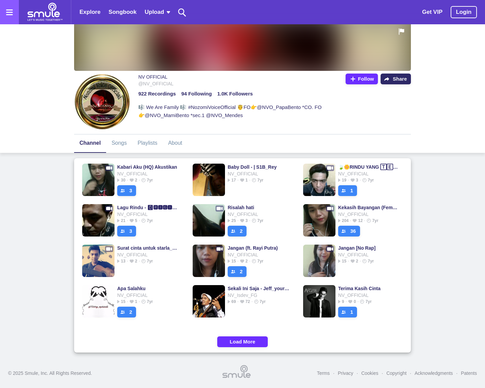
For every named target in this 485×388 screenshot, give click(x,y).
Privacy (345, 373)
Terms (323, 373)
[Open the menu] (9, 12)
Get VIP (432, 12)
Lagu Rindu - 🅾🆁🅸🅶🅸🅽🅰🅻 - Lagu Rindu (148, 207)
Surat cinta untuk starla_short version (148, 248)
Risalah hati (241, 207)
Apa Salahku (131, 288)
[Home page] (45, 12)
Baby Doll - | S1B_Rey (252, 167)
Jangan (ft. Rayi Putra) (253, 248)
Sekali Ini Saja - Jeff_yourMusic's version (258, 288)
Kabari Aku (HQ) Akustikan (147, 167)
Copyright (396, 373)
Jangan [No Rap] (357, 248)
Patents (469, 373)
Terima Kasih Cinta (359, 288)
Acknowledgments (434, 373)
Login (464, 12)
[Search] (182, 12)
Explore (89, 12)
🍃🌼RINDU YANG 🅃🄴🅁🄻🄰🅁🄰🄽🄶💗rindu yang (369, 167)
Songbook (122, 12)
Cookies (370, 373)
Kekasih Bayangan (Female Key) (369, 207)
